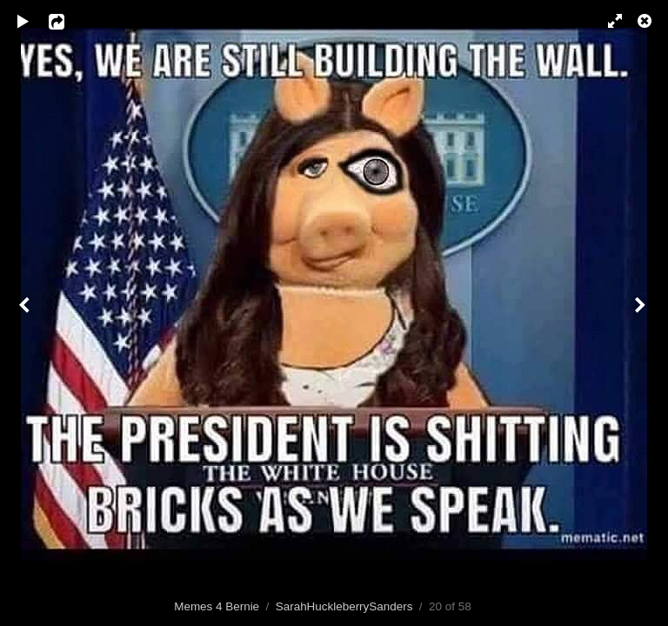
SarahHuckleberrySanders (344, 606)
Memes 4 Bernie (216, 606)
